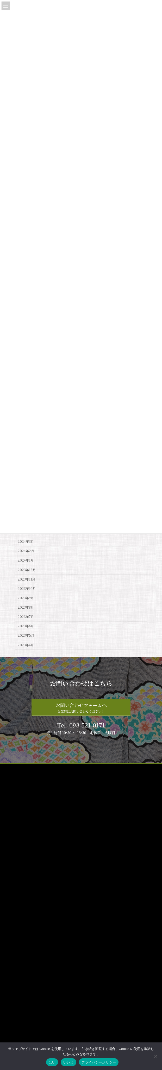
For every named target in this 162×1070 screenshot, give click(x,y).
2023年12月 (27, 569)
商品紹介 (24, 879)
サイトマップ (24, 768)
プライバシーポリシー (30, 778)
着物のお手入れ (29, 888)
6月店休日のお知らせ (82, 936)
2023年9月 (26, 598)
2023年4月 (26, 644)
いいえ (68, 1062)
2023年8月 (26, 607)
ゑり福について (29, 870)
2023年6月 (26, 626)
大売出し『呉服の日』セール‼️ (90, 972)
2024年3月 (26, 541)
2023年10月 (27, 588)
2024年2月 (26, 551)
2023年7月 (26, 616)
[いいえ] (155, 1056)
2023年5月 (26, 635)
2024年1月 (26, 560)
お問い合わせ (24, 787)
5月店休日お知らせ (80, 1008)
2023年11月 (26, 579)
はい (52, 1062)
